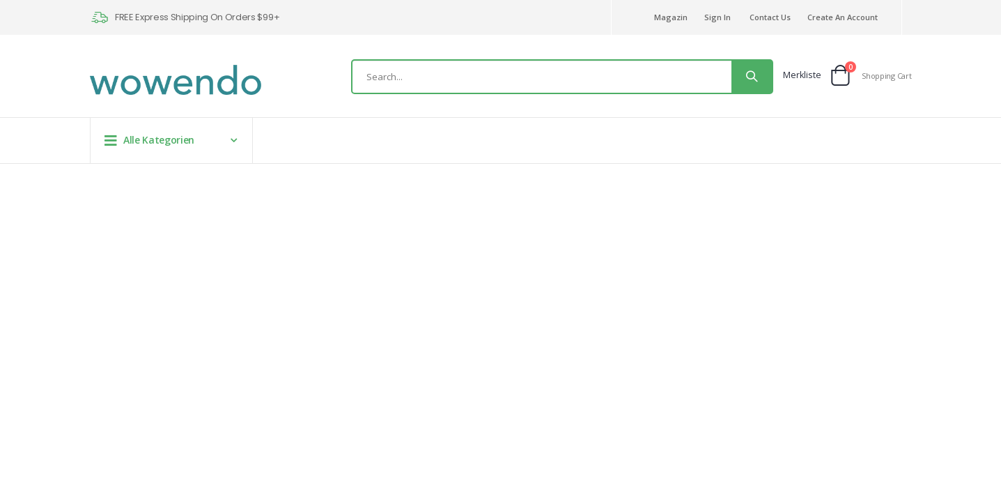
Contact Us (770, 17)
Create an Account (842, 17)
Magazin (671, 17)
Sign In (717, 17)
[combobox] (562, 77)
